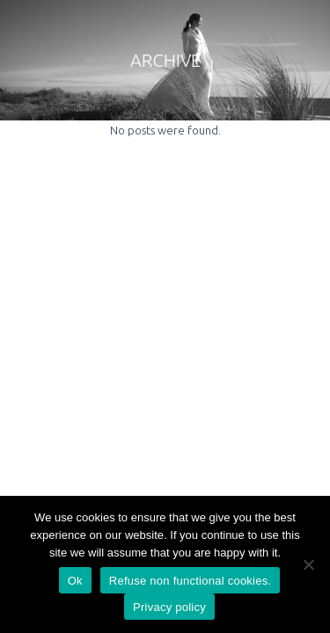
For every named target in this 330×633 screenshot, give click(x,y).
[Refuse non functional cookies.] (308, 564)
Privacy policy (169, 607)
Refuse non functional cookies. (190, 580)
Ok (75, 580)
